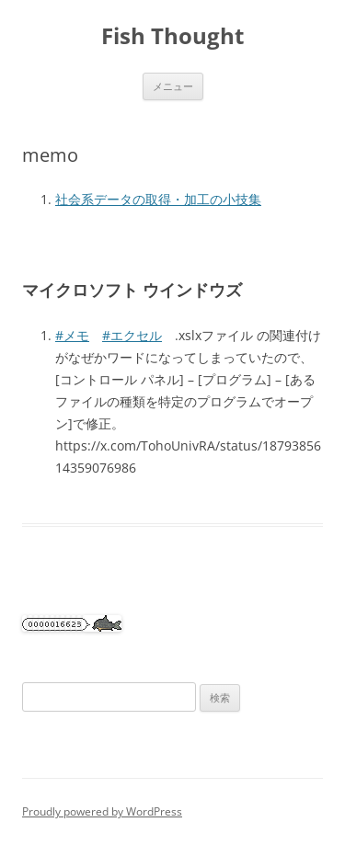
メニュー (173, 86)
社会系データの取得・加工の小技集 (158, 199)
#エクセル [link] (132, 335)
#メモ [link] (72, 335)
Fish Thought (172, 36)
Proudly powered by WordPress (102, 811)
